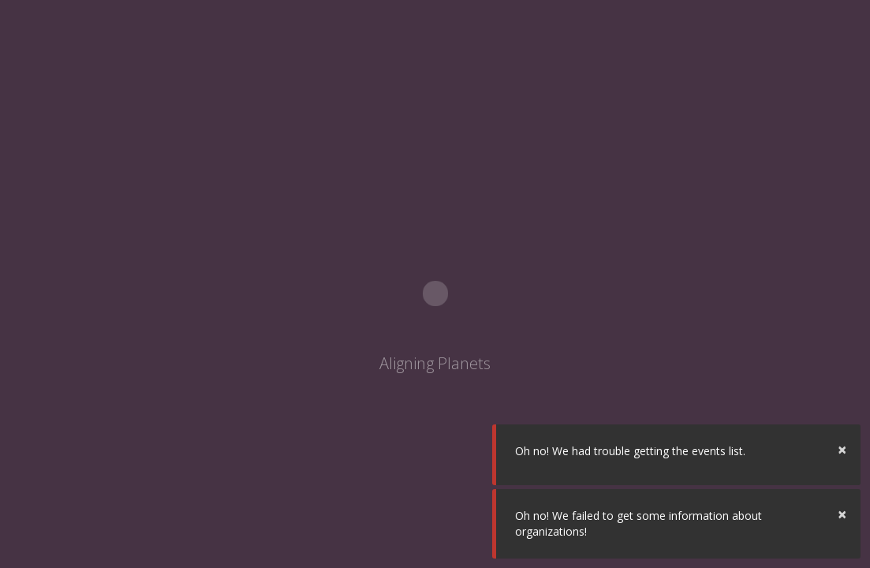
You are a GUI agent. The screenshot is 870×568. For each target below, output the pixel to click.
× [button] (842, 449)
